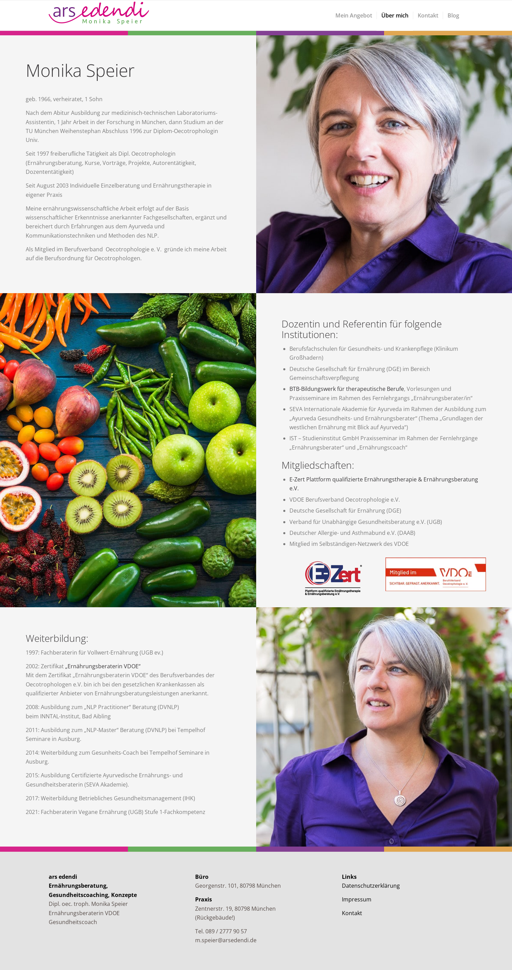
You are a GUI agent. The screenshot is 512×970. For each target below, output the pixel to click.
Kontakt (352, 913)
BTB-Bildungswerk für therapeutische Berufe (346, 389)
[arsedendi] (100, 15)
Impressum (356, 899)
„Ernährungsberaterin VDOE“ (103, 666)
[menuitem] (354, 15)
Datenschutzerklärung (371, 885)
